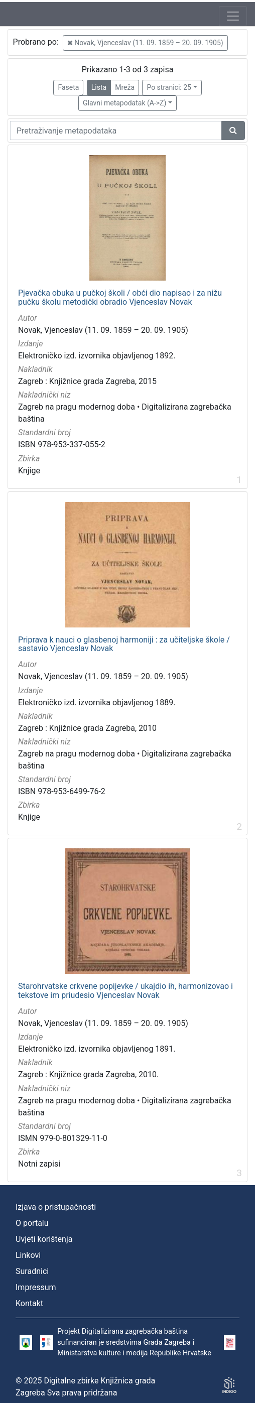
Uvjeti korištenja (44, 1239)
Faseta (68, 87)
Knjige (29, 470)
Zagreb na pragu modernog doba (76, 407)
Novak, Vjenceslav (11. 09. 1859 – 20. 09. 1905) (145, 43)
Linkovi (28, 1255)
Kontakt (29, 1303)
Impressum (36, 1287)
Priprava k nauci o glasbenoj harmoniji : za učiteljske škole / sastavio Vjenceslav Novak (124, 644)
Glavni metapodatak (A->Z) (124, 103)
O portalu (32, 1223)
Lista (98, 87)
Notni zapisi (39, 1164)
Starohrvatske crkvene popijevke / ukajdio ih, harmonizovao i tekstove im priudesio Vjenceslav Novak (125, 990)
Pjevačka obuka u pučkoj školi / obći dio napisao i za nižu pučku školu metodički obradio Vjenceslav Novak (120, 297)
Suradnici (32, 1271)
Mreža (125, 87)
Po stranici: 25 (169, 87)
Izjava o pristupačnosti (56, 1207)
